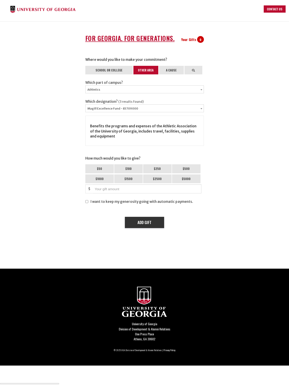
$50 (99, 168)
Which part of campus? (104, 82)
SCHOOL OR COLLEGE (109, 70)
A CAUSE (171, 70)
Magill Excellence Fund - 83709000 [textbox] (112, 108)
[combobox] (144, 89)
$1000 (100, 178)
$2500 (157, 178)
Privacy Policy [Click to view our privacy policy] (169, 350)
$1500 (128, 178)
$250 (157, 168)
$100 (128, 168)
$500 (186, 168)
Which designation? (114, 101)
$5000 (186, 178)
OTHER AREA (146, 70)
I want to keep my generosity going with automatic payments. (142, 201)
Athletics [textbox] (93, 90)
